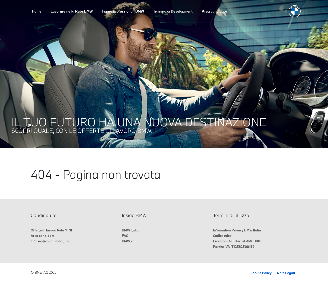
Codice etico (222, 236)
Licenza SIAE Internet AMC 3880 (237, 241)
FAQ (125, 236)
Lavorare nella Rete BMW (72, 11)
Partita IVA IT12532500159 (233, 246)
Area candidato (214, 11)
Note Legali (286, 273)
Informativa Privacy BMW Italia (237, 230)
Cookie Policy (261, 273)
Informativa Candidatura (50, 241)
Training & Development (173, 11)
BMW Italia (130, 230)
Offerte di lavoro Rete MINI (51, 230)
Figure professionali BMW (123, 11)
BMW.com (129, 241)
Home (36, 11)
